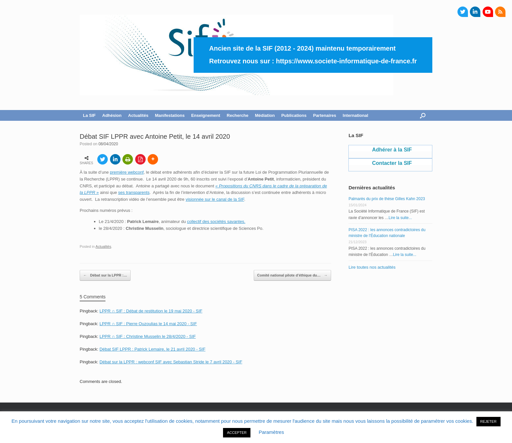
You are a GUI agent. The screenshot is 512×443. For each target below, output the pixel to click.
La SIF (89, 115)
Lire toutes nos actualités (371, 267)
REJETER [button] (488, 421)
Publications (293, 115)
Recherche (237, 115)
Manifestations (169, 115)
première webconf (127, 172)
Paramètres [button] (271, 432)
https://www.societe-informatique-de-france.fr (346, 61)
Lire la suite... (400, 217)
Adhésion (111, 115)
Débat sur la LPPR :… (105, 275)
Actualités (138, 115)
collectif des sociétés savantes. (216, 221)
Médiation (265, 115)
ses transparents (134, 192)
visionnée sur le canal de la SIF (214, 199)
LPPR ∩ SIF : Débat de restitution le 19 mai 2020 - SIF (151, 311)
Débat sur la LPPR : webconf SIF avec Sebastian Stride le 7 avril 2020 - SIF (171, 361)
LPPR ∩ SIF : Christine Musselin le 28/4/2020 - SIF (148, 336)
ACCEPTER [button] (237, 433)
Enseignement (205, 115)
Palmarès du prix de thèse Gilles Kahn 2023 (386, 199)
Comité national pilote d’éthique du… (292, 275)
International (355, 115)
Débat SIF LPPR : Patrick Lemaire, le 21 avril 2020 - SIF (152, 349)
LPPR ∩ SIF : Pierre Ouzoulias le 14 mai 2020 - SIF (148, 323)
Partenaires (324, 115)
